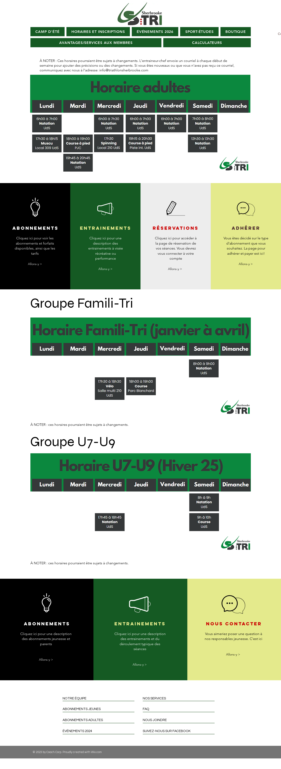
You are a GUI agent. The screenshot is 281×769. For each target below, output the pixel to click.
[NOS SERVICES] (180, 698)
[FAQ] (180, 709)
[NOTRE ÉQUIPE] (100, 698)
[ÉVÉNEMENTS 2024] (100, 731)
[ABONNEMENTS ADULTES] (100, 720)
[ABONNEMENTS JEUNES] (100, 709)
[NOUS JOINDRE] (180, 720)
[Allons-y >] (35, 264)
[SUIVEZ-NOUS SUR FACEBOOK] (180, 731)
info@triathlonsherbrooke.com (123, 70)
